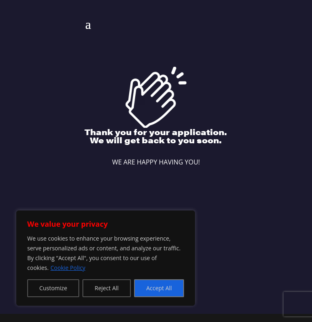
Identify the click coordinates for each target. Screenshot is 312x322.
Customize (53, 288)
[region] (105, 258)
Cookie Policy (67, 268)
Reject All (107, 288)
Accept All (159, 288)
